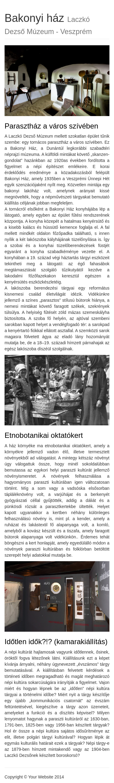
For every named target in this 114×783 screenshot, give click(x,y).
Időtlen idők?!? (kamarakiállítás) (56, 641)
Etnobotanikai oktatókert (44, 435)
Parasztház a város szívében (51, 126)
